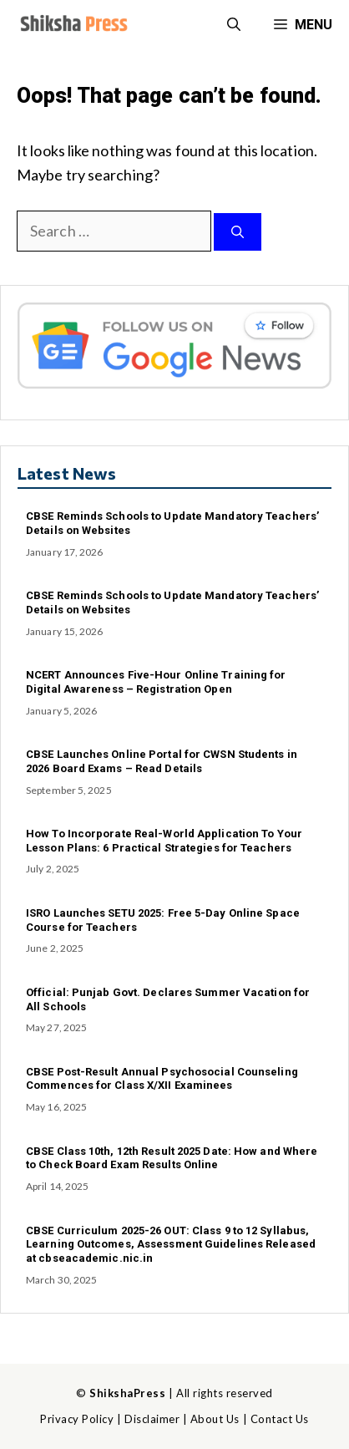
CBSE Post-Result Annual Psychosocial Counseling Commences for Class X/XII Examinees (162, 1078)
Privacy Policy (77, 1419)
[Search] (237, 232)
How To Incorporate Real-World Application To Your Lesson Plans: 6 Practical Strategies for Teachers (164, 840)
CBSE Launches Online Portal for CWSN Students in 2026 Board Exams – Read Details (161, 761)
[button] (233, 25)
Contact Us (279, 1419)
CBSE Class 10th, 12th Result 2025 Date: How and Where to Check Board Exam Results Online (171, 1158)
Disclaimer (152, 1419)
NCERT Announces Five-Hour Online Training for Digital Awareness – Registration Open (156, 682)
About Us (215, 1419)
